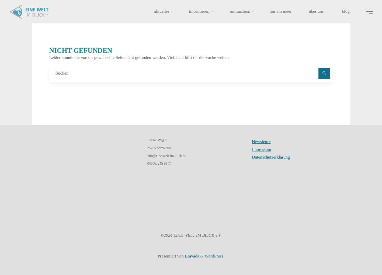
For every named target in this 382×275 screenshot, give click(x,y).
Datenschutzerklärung (271, 157)
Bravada (191, 256)
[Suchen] (324, 73)
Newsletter (261, 141)
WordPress (214, 256)
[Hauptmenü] (366, 11)
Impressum (261, 149)
